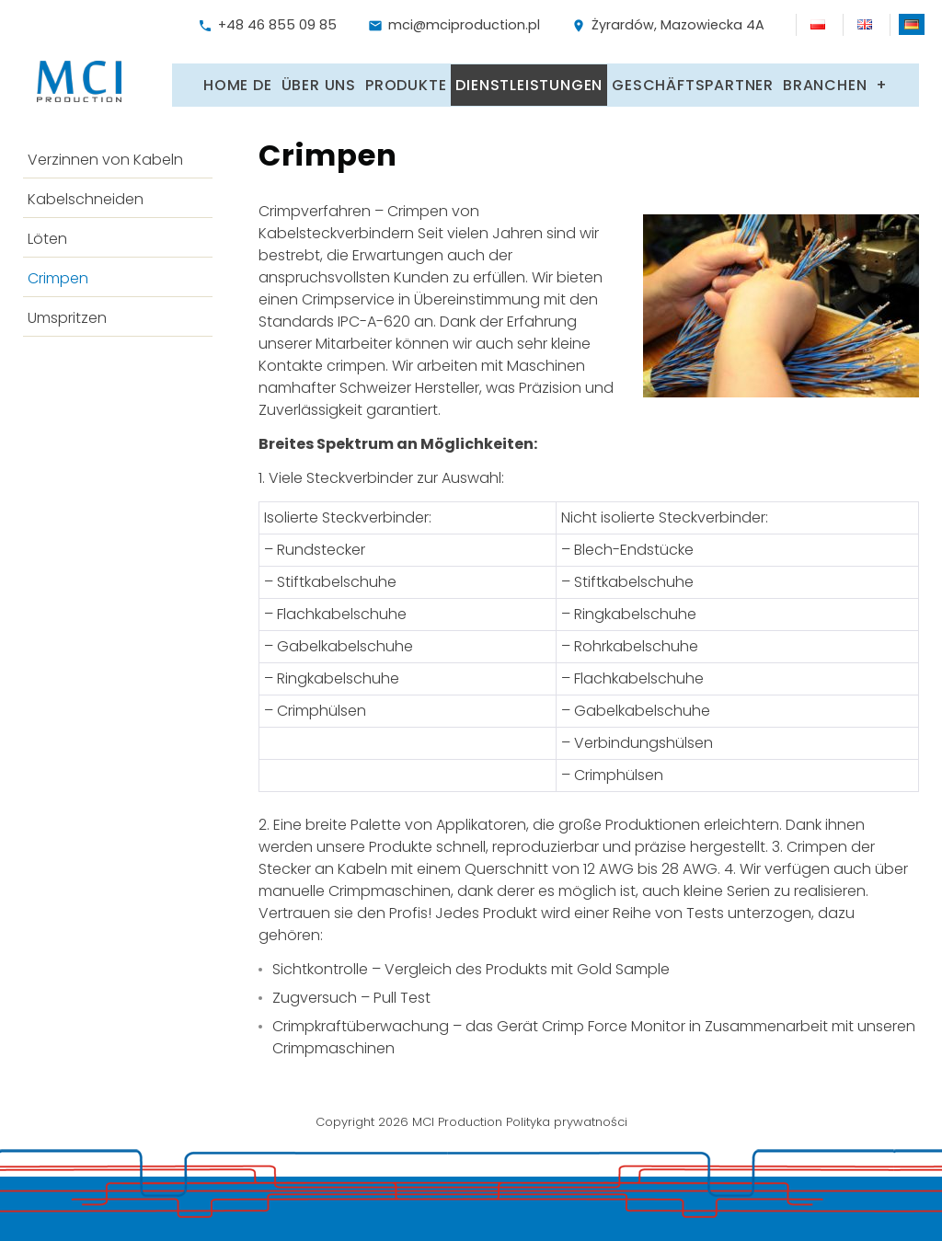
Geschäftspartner (693, 81)
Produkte (405, 81)
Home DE (237, 81)
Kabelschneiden (86, 194)
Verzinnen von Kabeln (105, 155)
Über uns (318, 81)
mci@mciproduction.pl (454, 25)
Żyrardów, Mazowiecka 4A (667, 25)
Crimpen (58, 273)
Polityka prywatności (566, 1116)
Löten (47, 234)
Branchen (825, 81)
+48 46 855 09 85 (267, 25)
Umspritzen (67, 313)
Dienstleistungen (529, 81)
